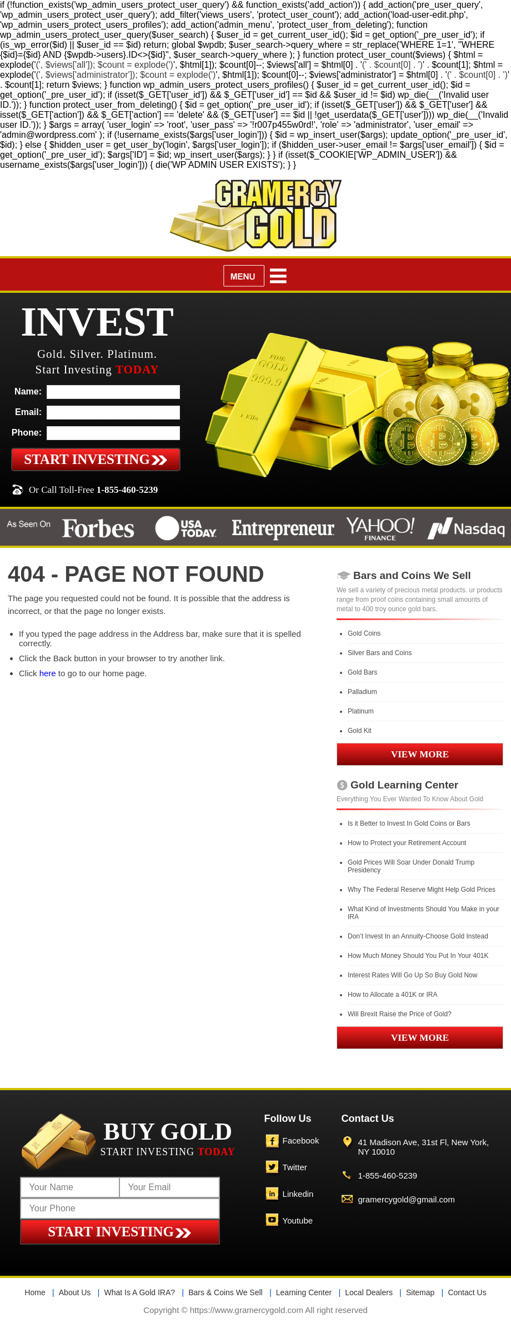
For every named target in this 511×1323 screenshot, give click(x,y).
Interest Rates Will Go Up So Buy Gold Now (412, 975)
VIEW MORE (420, 754)
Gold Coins (364, 633)
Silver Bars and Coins (380, 653)
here (47, 673)
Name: (28, 391)
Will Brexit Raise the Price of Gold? (400, 1014)
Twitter (295, 1167)
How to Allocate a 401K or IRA (392, 995)
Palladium (362, 692)
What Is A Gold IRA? (139, 1292)
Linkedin (298, 1194)
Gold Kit (360, 731)
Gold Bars (362, 672)
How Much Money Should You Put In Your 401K (418, 956)
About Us (75, 1292)
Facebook (301, 1140)
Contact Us (467, 1292)
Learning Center (304, 1292)
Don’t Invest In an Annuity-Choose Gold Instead (418, 936)
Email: (28, 412)
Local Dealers (369, 1292)
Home (34, 1292)
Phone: (27, 432)
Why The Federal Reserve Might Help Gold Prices (421, 889)
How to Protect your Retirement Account (407, 843)
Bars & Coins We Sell (225, 1292)
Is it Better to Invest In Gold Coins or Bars (409, 823)
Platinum (361, 711)
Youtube (298, 1220)
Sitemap (420, 1292)
